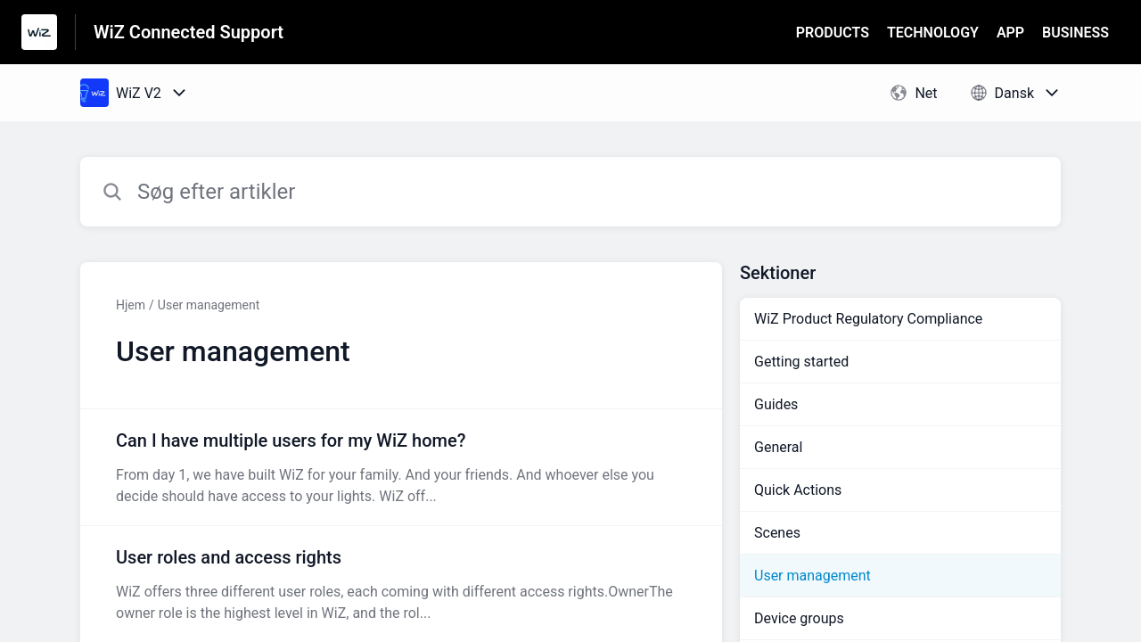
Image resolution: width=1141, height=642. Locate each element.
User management (208, 305)
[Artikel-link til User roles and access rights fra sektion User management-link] (401, 584)
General (778, 447)
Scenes (777, 532)
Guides (776, 404)
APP (1010, 32)
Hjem (130, 305)
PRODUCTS (832, 32)
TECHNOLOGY (933, 32)
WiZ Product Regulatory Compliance (868, 318)
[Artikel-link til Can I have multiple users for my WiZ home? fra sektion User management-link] (401, 467)
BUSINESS (1075, 32)
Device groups (799, 618)
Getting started (801, 361)
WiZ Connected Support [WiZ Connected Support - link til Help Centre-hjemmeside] (188, 32)
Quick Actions (797, 490)
